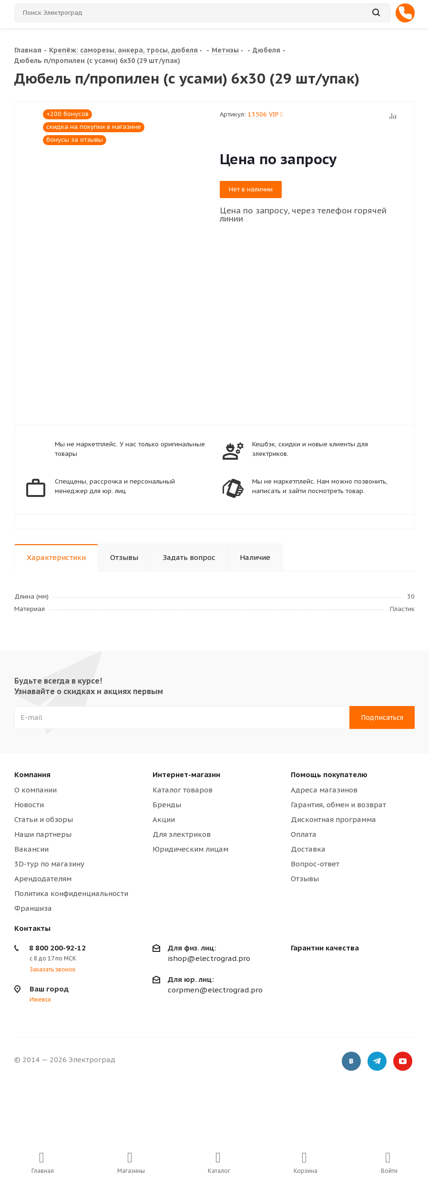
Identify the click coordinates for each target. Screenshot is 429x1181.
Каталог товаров (183, 789)
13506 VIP (265, 114)
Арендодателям (43, 878)
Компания (32, 774)
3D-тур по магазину (49, 863)
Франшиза (33, 908)
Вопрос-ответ (315, 863)
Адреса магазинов (324, 789)
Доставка (308, 849)
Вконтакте (351, 1061)
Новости (29, 804)
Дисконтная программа (333, 819)
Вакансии (31, 849)
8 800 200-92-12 (57, 947)
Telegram (377, 1061)
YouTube (402, 1061)
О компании (35, 789)
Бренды (167, 804)
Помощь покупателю (329, 774)
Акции (164, 819)
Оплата (304, 834)
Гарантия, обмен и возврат (338, 804)
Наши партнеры (43, 834)
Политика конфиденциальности (71, 893)
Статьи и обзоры (43, 819)
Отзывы (305, 878)
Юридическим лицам (190, 849)
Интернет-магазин (186, 774)
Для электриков (182, 834)
